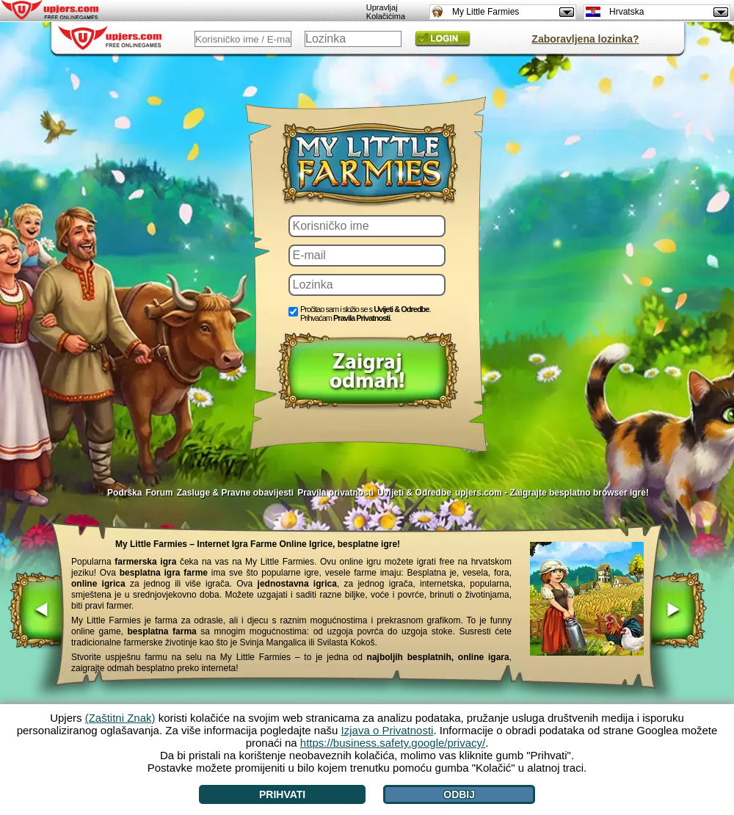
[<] (37, 611)
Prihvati (282, 794)
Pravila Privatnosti (361, 318)
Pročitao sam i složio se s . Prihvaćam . (365, 313)
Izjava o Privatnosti (387, 730)
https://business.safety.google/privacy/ (392, 742)
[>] (678, 611)
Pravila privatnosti (335, 493)
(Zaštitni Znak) (120, 717)
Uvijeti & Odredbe (401, 309)
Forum (158, 493)
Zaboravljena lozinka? (585, 39)
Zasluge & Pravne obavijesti (235, 493)
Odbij (459, 794)
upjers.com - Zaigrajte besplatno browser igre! (552, 493)
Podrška (124, 493)
